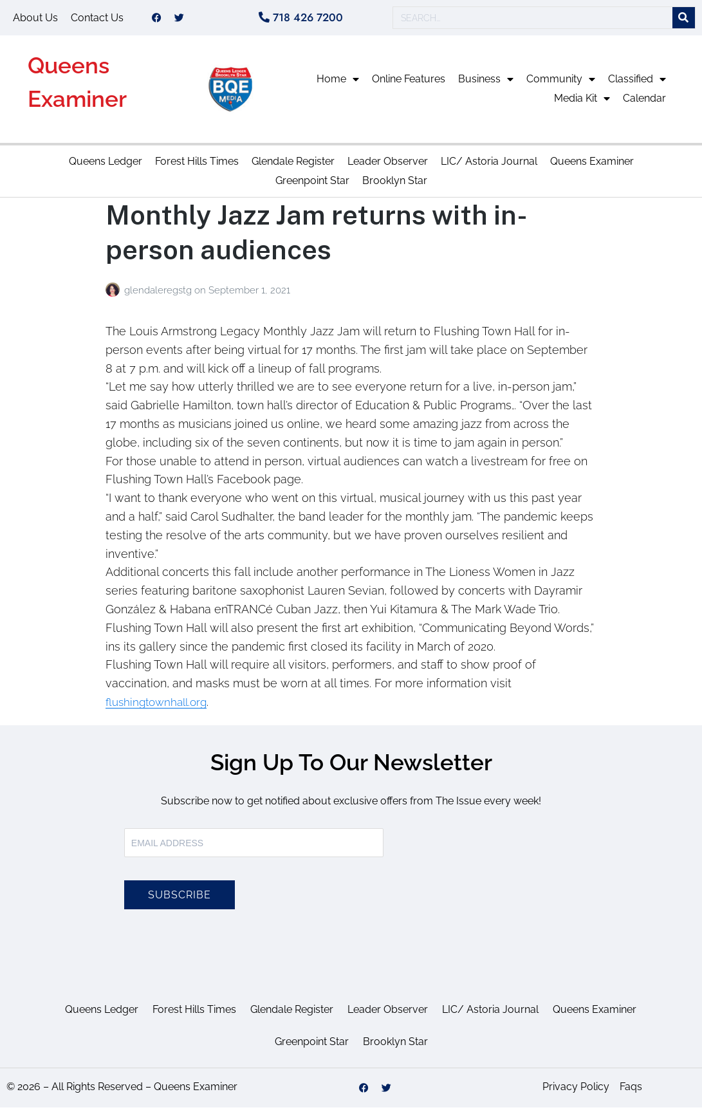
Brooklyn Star (394, 185)
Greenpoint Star (312, 185)
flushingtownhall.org (160, 706)
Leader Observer (387, 166)
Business (485, 83)
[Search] (683, 20)
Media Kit (582, 103)
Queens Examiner (592, 166)
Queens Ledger (105, 166)
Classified (637, 83)
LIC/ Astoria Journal (489, 166)
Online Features (408, 83)
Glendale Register (293, 166)
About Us (35, 20)
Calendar (644, 103)
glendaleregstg (159, 295)
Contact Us (97, 20)
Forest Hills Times (197, 166)
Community (560, 83)
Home (338, 83)
